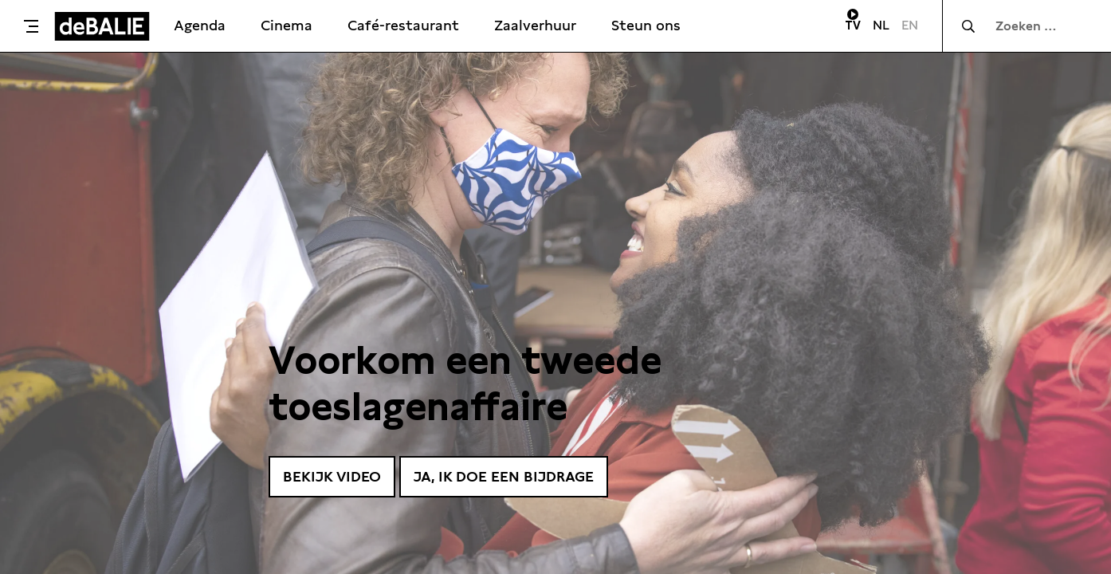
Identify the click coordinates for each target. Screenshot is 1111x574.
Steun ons (646, 25)
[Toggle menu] (31, 26)
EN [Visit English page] (909, 25)
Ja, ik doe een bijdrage (504, 476)
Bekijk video (332, 476)
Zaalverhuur (535, 25)
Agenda (200, 25)
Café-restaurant (403, 25)
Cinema (286, 25)
